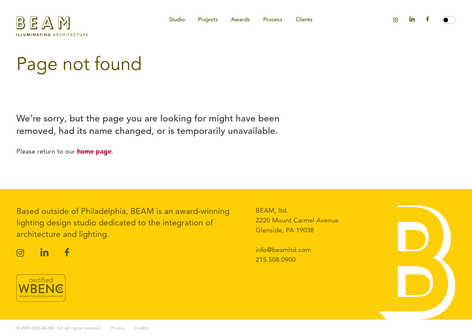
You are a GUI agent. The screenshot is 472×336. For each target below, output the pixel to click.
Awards (240, 19)
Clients (304, 19)
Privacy (118, 327)
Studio (177, 19)
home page (94, 151)
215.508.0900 (276, 259)
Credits (141, 327)
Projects (208, 19)
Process (273, 19)
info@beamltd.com (283, 250)
